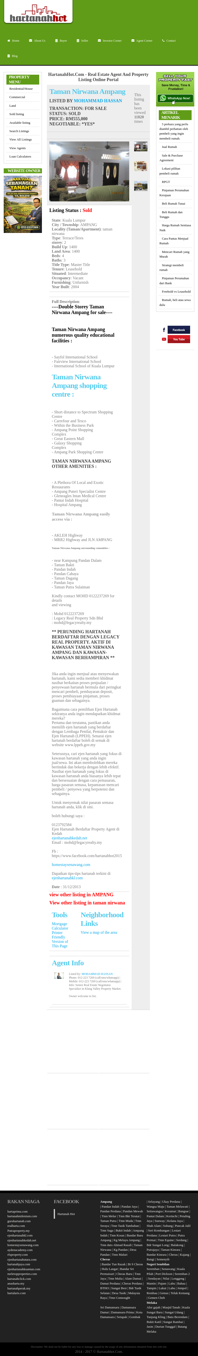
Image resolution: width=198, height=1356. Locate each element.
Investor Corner (110, 40)
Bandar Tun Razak (114, 1264)
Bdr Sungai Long (158, 1245)
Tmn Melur (109, 1216)
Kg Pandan (120, 1249)
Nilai (166, 1278)
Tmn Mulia (115, 1278)
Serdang (181, 1240)
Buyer (61, 40)
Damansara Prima (122, 1312)
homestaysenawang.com (71, 865)
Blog (12, 56)
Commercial (17, 97)
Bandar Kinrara (157, 1254)
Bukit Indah (123, 1230)
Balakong (177, 1245)
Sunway (160, 1221)
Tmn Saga (106, 1230)
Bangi (150, 1259)
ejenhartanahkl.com (67, 878)
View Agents (17, 148)
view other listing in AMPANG (81, 894)
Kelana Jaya (175, 1221)
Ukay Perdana (171, 1201)
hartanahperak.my (18, 1288)
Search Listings (19, 131)
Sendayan (155, 1278)
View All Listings (20, 139)
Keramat (170, 1211)
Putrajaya (153, 1249)
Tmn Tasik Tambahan (125, 1226)
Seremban (153, 1269)
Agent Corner (141, 40)
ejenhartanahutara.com (21, 1259)
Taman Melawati (177, 1206)
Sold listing (16, 114)
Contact (169, 40)
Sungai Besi (118, 1288)
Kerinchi (171, 1216)
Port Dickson (164, 1274)
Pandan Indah (110, 1206)
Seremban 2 (182, 1274)
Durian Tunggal (165, 1326)
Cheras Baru (124, 1274)
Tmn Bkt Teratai (129, 1216)
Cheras (173, 1254)
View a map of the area (99, 932)
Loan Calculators (20, 156)
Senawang (169, 1269)
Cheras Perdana (132, 1283)
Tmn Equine (166, 1240)
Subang (168, 1226)
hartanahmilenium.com (22, 1216)
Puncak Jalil (182, 1226)
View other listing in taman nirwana (87, 902)
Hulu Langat (110, 1269)
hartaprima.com (17, 1211)
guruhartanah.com (19, 1221)
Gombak (134, 1317)
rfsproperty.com (17, 1254)
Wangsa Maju (155, 1206)
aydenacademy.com (20, 1250)
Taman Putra (108, 1221)
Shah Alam (154, 1226)
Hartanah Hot (66, 1214)
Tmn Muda (126, 1221)
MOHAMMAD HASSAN (98, 100)
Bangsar (183, 1211)
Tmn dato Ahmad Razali (116, 1245)
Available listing (19, 122)
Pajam (162, 1283)
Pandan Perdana (110, 1211)
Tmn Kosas (117, 1235)
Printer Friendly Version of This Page (60, 939)
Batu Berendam (177, 1317)
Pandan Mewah (133, 1211)
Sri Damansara (109, 1307)
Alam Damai (133, 1278)
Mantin (151, 1283)
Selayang (154, 1201)
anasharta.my (15, 1283)
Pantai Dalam (155, 1216)
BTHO (104, 1288)
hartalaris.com (16, 1293)
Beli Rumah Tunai (173, 203)
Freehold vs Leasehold (176, 291)
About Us (37, 40)
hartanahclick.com (19, 1279)
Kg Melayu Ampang (126, 1240)
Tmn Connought (119, 1298)
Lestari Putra (167, 1235)
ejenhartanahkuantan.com (23, 1269)
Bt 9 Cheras (135, 1264)
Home (13, 40)
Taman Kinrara (170, 1249)
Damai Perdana (110, 1283)
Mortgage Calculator (60, 926)
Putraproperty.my (18, 1231)
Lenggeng (178, 1278)
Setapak (122, 1317)
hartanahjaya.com (18, 1264)
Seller (82, 40)
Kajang (184, 1254)
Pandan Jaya (130, 1206)
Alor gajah (153, 1307)
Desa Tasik (118, 1293)
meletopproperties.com (22, 1274)
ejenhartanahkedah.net (69, 838)
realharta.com (16, 1226)
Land (12, 105)
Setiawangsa (155, 1211)
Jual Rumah (169, 147)
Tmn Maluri (119, 1254)
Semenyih (163, 1259)
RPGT (166, 182)
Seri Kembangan (159, 1230)
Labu (171, 1283)
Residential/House (21, 88)
